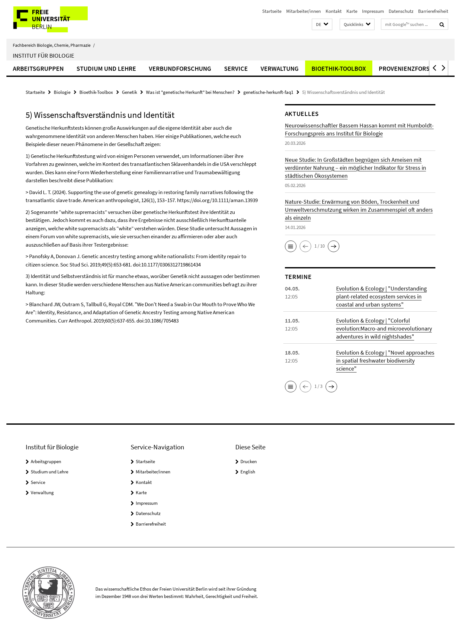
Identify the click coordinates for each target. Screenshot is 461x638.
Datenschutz (401, 11)
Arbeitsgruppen (38, 68)
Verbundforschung (180, 68)
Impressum (373, 11)
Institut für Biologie (43, 55)
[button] (322, 24)
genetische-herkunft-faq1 (268, 92)
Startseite (271, 11)
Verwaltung (280, 68)
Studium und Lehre (106, 68)
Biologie (62, 92)
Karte (351, 11)
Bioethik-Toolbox (338, 68)
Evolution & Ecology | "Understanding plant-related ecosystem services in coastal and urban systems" (381, 296)
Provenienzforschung (414, 68)
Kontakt (334, 11)
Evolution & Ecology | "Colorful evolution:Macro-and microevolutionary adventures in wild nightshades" (384, 328)
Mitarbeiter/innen (303, 11)
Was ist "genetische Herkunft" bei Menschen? (190, 92)
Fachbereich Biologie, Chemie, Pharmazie (54, 45)
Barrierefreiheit (433, 11)
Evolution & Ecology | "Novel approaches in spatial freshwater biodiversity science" (385, 360)
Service (236, 68)
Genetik (129, 92)
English (247, 472)
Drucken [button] (248, 461)
